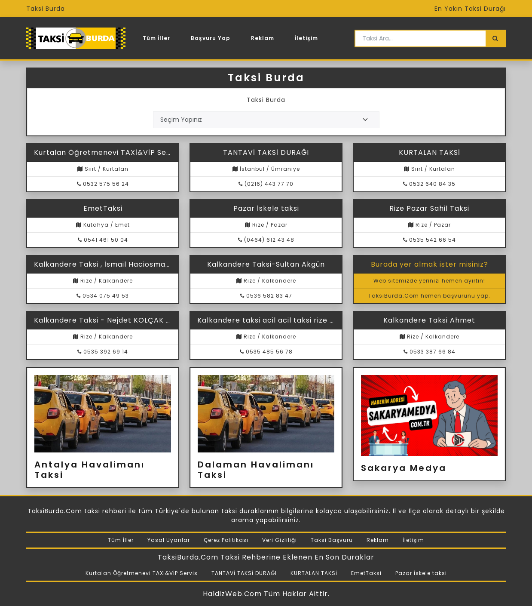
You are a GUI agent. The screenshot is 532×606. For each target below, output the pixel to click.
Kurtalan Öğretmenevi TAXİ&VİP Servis (142, 573)
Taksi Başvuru (332, 540)
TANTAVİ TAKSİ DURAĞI (244, 573)
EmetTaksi (366, 573)
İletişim (306, 38)
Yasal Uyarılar (168, 540)
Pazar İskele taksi (421, 573)
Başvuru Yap (210, 38)
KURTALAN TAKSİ (313, 573)
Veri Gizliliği (279, 540)
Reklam (262, 38)
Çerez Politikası (226, 540)
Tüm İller (156, 38)
